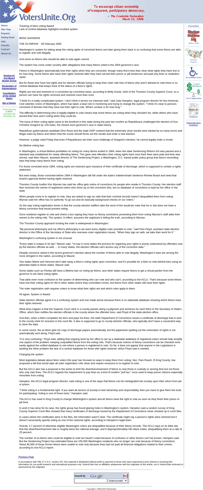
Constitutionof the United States (9, 96)
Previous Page (26, 457)
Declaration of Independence (9, 87)
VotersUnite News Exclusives (193, 124)
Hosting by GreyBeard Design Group (9, 78)
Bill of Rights (9, 103)
